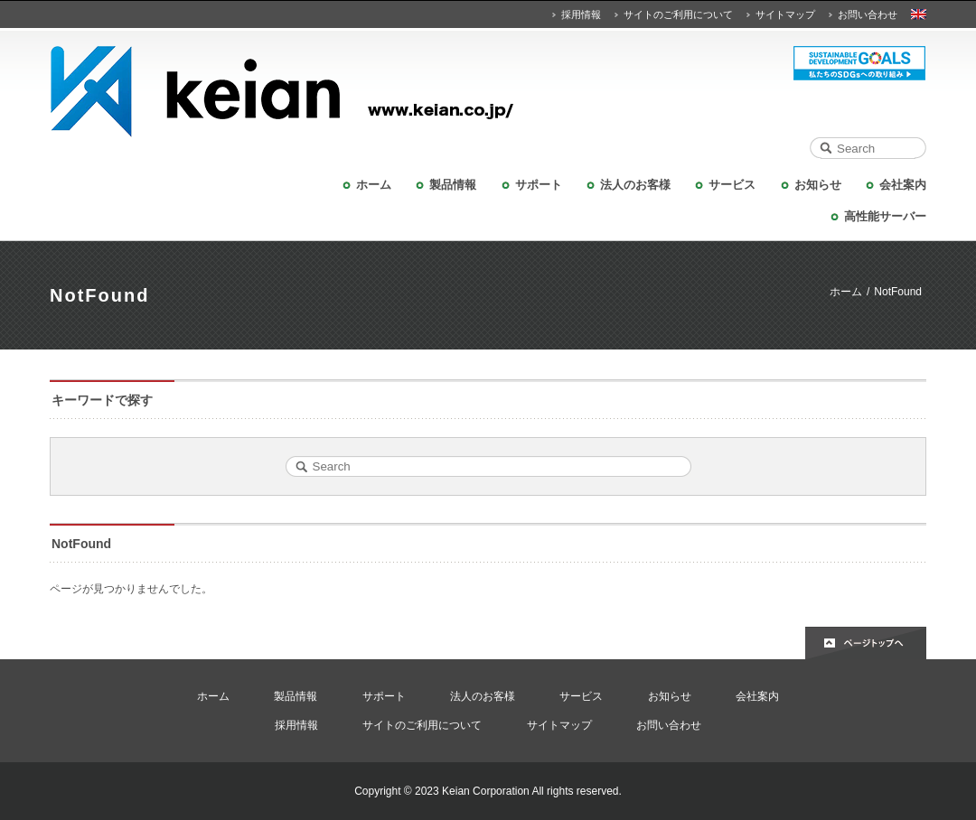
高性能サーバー (885, 216)
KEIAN (488, 91)
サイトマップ (785, 14)
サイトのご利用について (678, 14)
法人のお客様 (635, 184)
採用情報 (581, 14)
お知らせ (817, 184)
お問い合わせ (867, 14)
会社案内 (902, 184)
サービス (732, 184)
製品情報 (452, 184)
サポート (538, 184)
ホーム (373, 184)
